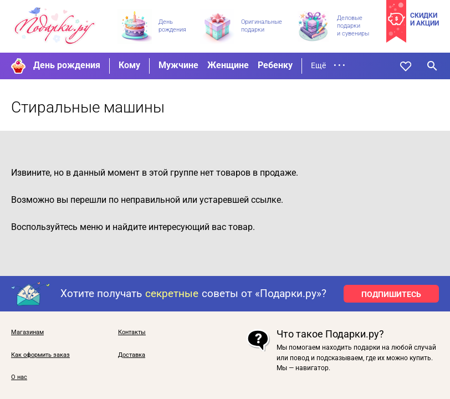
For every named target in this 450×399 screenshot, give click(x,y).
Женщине (228, 65)
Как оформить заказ (40, 355)
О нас (19, 377)
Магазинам (27, 332)
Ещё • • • (328, 65)
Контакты (132, 332)
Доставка (131, 355)
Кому (129, 65)
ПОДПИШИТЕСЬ (391, 294)
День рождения (66, 65)
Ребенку (275, 65)
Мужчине (178, 65)
